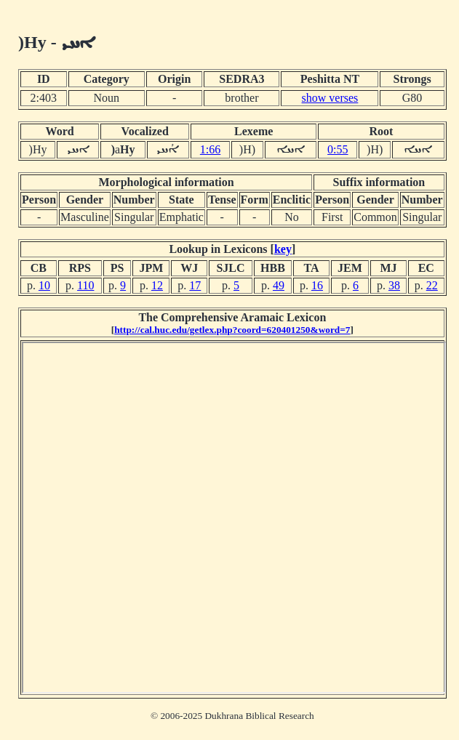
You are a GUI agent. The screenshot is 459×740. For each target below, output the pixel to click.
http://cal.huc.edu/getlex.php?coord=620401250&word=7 (232, 329)
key (283, 249)
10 (44, 285)
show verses (330, 98)
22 (432, 285)
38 (394, 285)
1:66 (210, 149)
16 (317, 285)
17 (195, 285)
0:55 (337, 149)
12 (157, 285)
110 (85, 285)
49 (278, 285)
